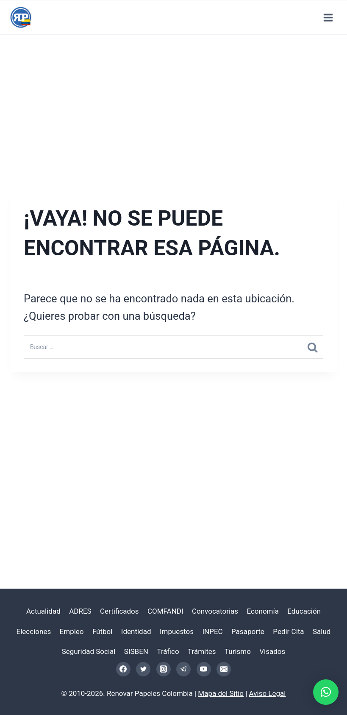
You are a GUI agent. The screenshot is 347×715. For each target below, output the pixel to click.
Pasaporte (247, 631)
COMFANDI (165, 611)
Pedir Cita (288, 631)
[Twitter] (143, 669)
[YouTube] (204, 669)
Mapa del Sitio (221, 693)
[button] (326, 692)
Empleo (72, 631)
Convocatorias (215, 611)
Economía (263, 611)
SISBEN (136, 651)
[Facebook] (123, 669)
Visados (272, 651)
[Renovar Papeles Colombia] (20, 17)
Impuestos (177, 631)
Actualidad (43, 611)
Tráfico (168, 651)
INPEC (212, 631)
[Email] (224, 669)
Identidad (136, 631)
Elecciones (34, 631)
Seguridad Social (89, 651)
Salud (321, 631)
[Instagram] (163, 669)
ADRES (80, 611)
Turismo (238, 651)
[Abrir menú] (328, 17)
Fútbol (102, 631)
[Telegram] (183, 669)
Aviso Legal (267, 693)
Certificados (119, 611)
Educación (304, 611)
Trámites (202, 651)
